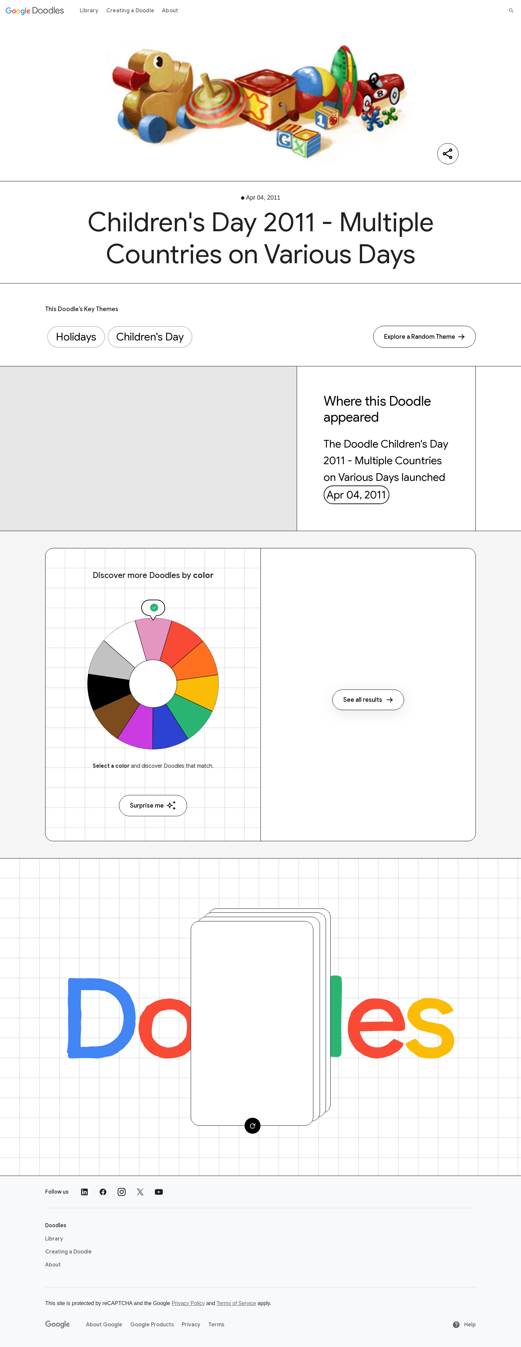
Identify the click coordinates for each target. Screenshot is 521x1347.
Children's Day (150, 336)
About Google (104, 1324)
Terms (216, 1324)
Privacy (191, 1324)
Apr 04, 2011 (356, 494)
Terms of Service (236, 1303)
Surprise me (153, 805)
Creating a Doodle (130, 10)
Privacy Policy (188, 1303)
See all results (368, 699)
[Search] (511, 11)
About (170, 10)
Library (89, 10)
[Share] (448, 153)
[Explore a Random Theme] (424, 337)
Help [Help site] (464, 1325)
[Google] (57, 1325)
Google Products (152, 1324)
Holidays (76, 336)
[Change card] (252, 1126)
